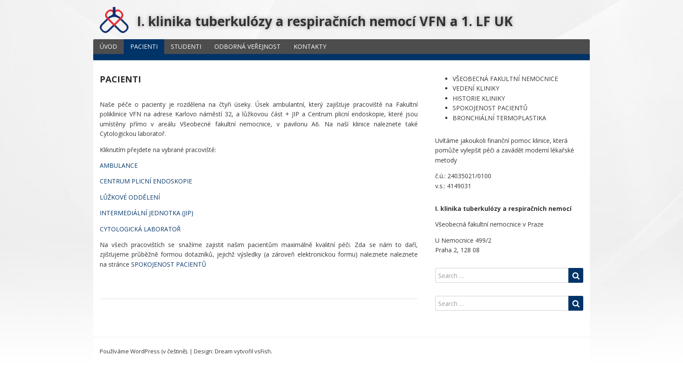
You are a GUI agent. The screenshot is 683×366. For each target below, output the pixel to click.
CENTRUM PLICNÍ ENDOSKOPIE (146, 181)
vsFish (262, 351)
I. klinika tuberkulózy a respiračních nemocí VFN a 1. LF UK (325, 21)
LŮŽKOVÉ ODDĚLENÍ (130, 197)
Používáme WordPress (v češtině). (144, 351)
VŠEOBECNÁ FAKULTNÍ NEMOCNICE (505, 79)
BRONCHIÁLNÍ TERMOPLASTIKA (499, 118)
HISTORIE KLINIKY (479, 98)
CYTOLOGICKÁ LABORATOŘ (140, 229)
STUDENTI (186, 46)
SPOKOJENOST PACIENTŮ (169, 264)
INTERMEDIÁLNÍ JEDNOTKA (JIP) (146, 213)
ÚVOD (108, 46)
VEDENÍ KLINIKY (476, 88)
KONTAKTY (310, 46)
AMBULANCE (119, 165)
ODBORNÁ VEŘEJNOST (247, 46)
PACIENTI (144, 46)
